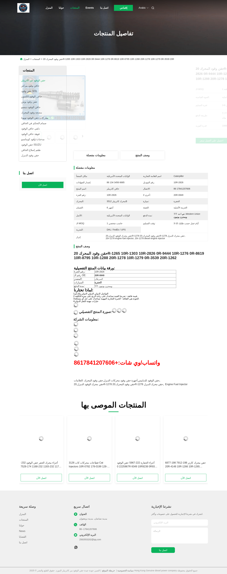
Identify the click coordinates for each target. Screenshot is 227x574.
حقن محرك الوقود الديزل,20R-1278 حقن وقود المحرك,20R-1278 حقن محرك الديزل (118, 384)
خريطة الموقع (108, 570)
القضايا (22, 536)
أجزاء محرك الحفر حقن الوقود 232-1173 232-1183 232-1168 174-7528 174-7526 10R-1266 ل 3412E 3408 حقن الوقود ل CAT (40, 464)
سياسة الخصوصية (125, 570)
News (22, 531)
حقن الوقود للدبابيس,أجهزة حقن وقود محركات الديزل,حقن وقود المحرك (121, 380)
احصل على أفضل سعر (158, 140)
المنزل (48, 7)
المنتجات (74, 7)
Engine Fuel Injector (176, 384)
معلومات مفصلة (95, 155)
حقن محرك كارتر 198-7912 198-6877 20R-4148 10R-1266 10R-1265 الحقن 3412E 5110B (185, 464)
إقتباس (123, 7)
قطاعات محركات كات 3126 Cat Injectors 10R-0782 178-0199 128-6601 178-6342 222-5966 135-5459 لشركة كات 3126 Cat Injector (88, 464)
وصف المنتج (142, 155)
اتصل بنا (104, 7)
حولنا (61, 7)
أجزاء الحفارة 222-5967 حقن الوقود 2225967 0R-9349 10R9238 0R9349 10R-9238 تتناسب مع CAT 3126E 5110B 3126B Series (137, 464)
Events (90, 7)
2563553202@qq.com (90, 539)
